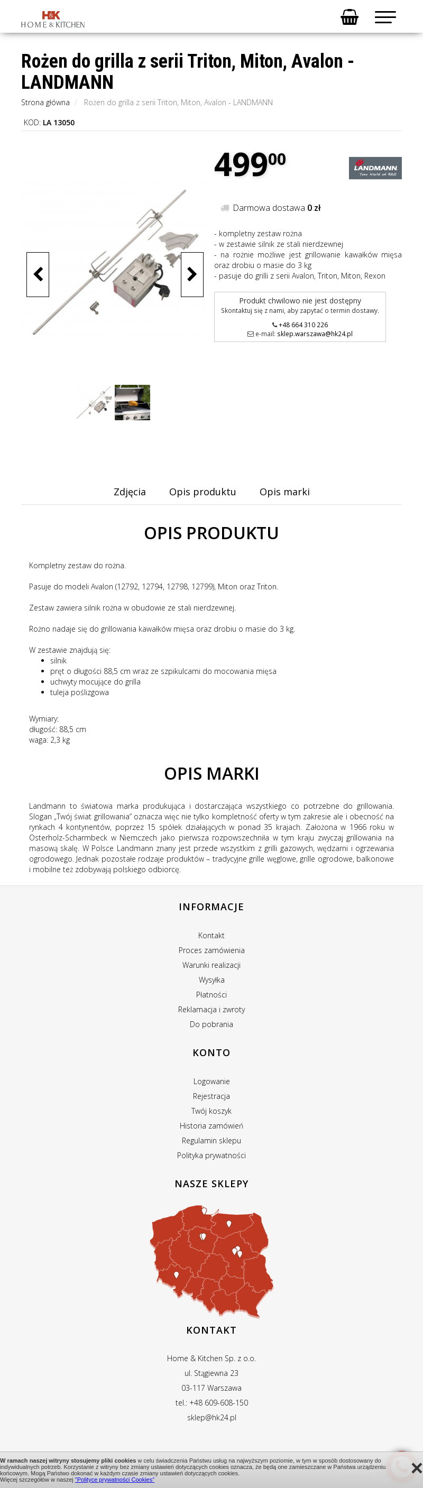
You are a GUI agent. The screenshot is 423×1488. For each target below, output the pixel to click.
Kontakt (211, 935)
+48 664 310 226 (303, 324)
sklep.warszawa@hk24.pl (315, 333)
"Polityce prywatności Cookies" (114, 1479)
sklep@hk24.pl (211, 1417)
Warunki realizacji (211, 965)
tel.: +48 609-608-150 (212, 1403)
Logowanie (212, 1081)
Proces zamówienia (212, 950)
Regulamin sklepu (211, 1140)
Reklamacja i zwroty (211, 1009)
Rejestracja (211, 1096)
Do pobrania (211, 1024)
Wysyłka (212, 980)
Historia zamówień (211, 1126)
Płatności (211, 995)
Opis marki (285, 491)
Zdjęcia (130, 491)
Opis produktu (202, 491)
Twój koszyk (211, 1111)
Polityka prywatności (211, 1155)
